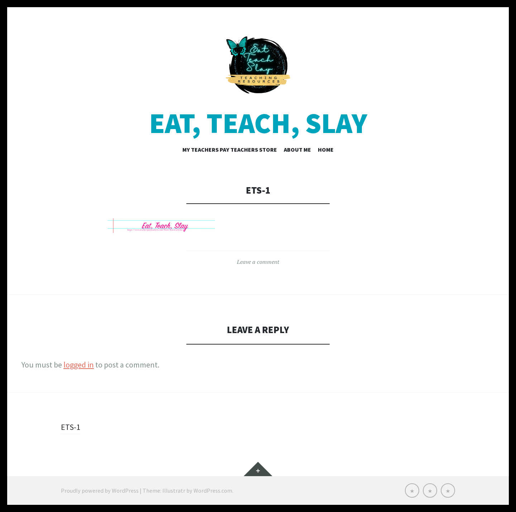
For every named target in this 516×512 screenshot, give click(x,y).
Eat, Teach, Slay (258, 123)
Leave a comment (258, 262)
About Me (297, 149)
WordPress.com (213, 490)
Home (326, 149)
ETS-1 (70, 427)
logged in (78, 365)
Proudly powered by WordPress (100, 490)
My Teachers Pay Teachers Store (229, 149)
